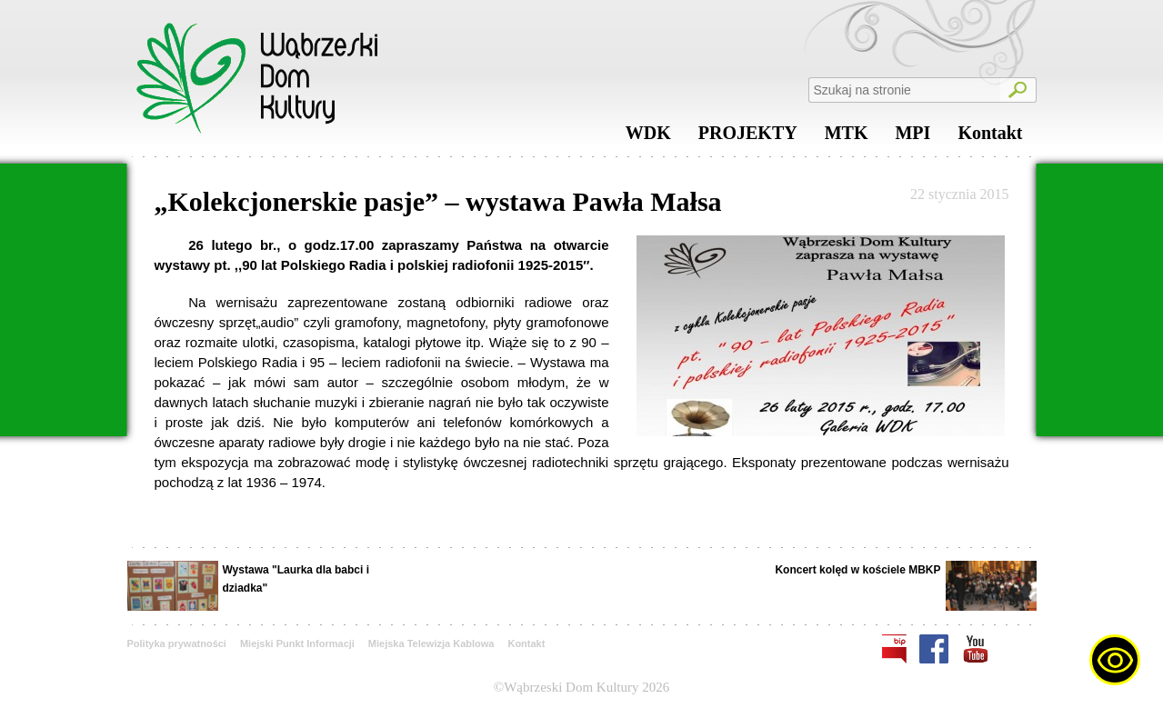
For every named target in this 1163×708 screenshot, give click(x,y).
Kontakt (989, 137)
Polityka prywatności (176, 643)
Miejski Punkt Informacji (297, 643)
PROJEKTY (747, 137)
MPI (912, 137)
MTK (846, 137)
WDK (648, 137)
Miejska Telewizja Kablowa (431, 643)
